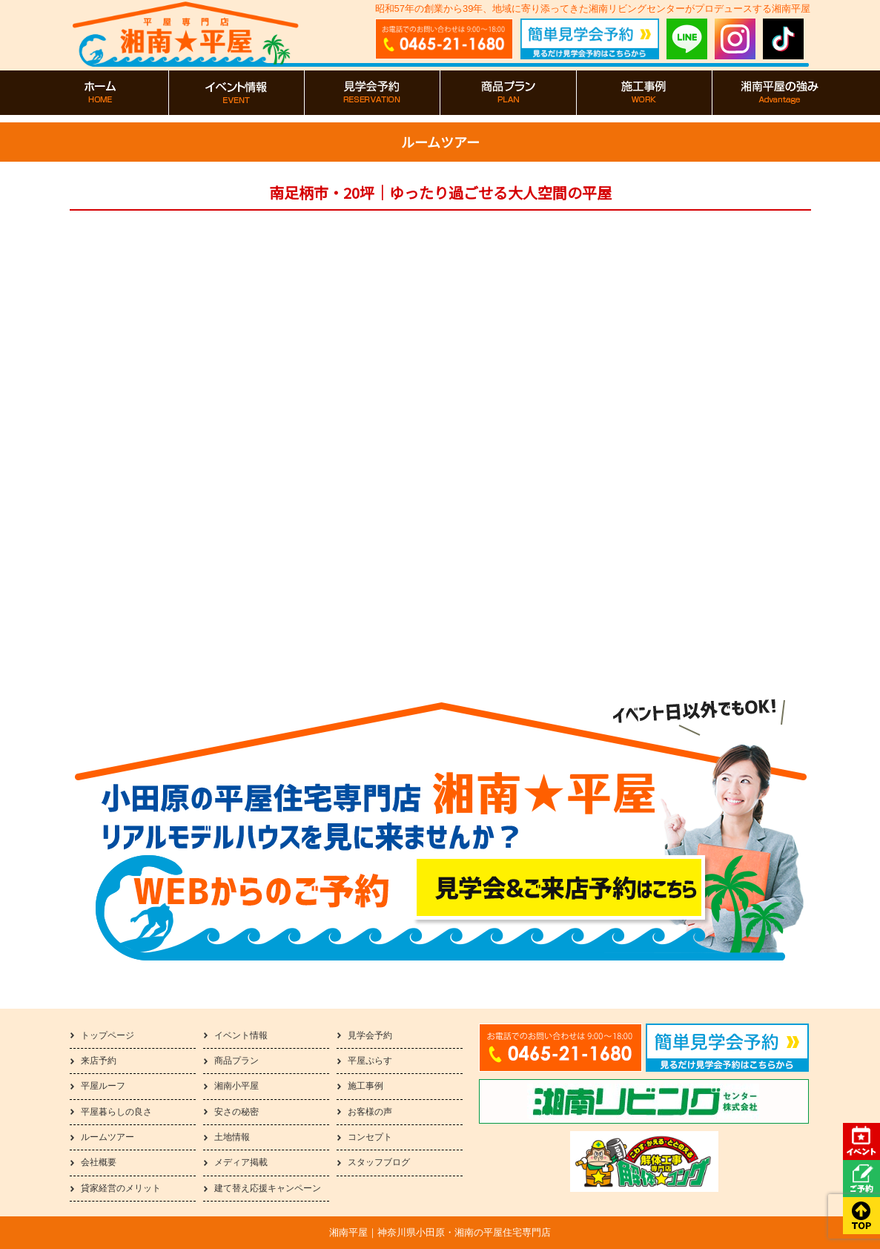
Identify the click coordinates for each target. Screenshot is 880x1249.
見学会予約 (370, 1035)
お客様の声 (370, 1112)
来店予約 (98, 1060)
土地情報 (232, 1137)
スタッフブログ (379, 1162)
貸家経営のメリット (121, 1188)
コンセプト (370, 1137)
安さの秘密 (236, 1112)
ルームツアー (107, 1137)
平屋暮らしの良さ (116, 1112)
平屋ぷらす (370, 1060)
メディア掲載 (241, 1162)
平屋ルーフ (103, 1086)
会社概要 (98, 1162)
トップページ (107, 1035)
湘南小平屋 (236, 1086)
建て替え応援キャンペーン (267, 1188)
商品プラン (236, 1060)
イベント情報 (241, 1035)
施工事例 (365, 1086)
